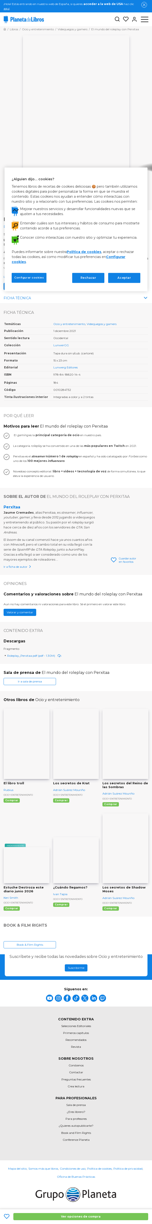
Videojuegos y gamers (102, 324)
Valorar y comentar (20, 612)
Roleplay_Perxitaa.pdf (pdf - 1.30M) (34, 655)
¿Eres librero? (76, 1112)
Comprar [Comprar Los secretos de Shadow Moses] (110, 908)
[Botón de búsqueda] (117, 19)
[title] (49, 998)
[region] (76, 229)
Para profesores (76, 1119)
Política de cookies (99, 1168)
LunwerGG (61, 345)
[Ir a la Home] (5, 29)
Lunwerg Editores (65, 367)
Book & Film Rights (30, 944)
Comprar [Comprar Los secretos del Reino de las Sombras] (110, 804)
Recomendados (76, 1040)
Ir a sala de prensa (30, 681)
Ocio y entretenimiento (69, 324)
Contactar (76, 1072)
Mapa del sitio (17, 1168)
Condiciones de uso (73, 1168)
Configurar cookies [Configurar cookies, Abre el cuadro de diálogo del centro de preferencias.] (29, 277)
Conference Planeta (76, 1139)
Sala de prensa (76, 1105)
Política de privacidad (127, 1168)
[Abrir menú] (144, 19)
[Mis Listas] (124, 19)
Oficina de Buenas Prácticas (76, 1176)
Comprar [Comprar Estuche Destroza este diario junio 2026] (11, 908)
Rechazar (88, 277)
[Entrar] (133, 19)
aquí (7, 8)
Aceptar (124, 277)
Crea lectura (76, 1086)
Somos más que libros (43, 1168)
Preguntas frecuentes (76, 1079)
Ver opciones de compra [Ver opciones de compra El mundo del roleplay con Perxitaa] (81, 1216)
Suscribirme (76, 968)
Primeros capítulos (76, 1033)
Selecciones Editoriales (76, 1026)
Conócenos (76, 1065)
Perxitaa (12, 507)
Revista (76, 1046)
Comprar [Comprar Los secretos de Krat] (61, 800)
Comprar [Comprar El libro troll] (11, 800)
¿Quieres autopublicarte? (76, 1125)
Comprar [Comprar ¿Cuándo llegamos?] (61, 904)
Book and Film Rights (76, 1133)
